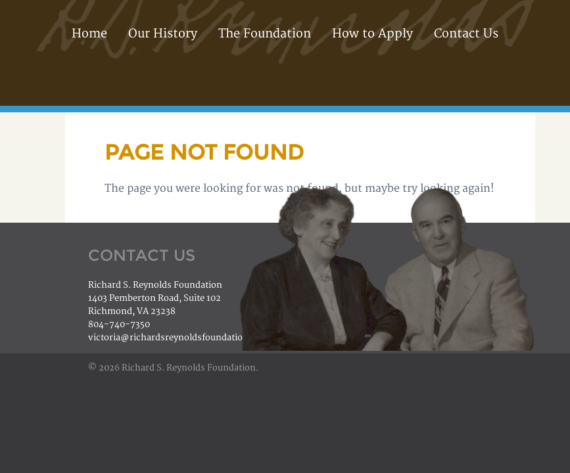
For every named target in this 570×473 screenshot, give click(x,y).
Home (89, 33)
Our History (162, 33)
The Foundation (264, 33)
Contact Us (466, 33)
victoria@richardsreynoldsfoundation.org (177, 337)
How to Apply (372, 33)
